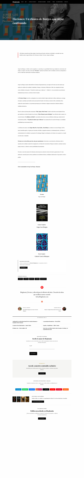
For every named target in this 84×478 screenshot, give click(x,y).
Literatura (33, 26)
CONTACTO (66, 1)
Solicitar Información (38, 401)
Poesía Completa (41, 254)
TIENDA (53, 1)
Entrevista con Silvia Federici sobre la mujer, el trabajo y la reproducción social (55, 329)
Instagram (39, 389)
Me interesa (42, 418)
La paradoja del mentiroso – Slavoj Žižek (51, 321)
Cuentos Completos (42, 224)
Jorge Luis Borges (31, 166)
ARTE (26, 2)
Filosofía (29, 26)
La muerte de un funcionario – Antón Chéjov (22, 325)
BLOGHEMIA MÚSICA (59, 1)
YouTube (52, 389)
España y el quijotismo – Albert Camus (51, 325)
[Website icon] (42, 301)
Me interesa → (23, 267)
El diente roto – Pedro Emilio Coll (20, 328)
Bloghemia (16, 2)
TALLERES (49, 2)
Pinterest (59, 389)
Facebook (32, 389)
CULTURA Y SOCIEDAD (33, 2)
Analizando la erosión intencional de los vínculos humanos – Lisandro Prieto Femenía (25, 322)
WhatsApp (25, 389)
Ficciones (42, 194)
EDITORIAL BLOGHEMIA (42, 1)
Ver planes (42, 373)
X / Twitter (46, 389)
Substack (66, 389)
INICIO (22, 1)
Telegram (18, 389)
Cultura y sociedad (23, 26)
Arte (19, 26)
